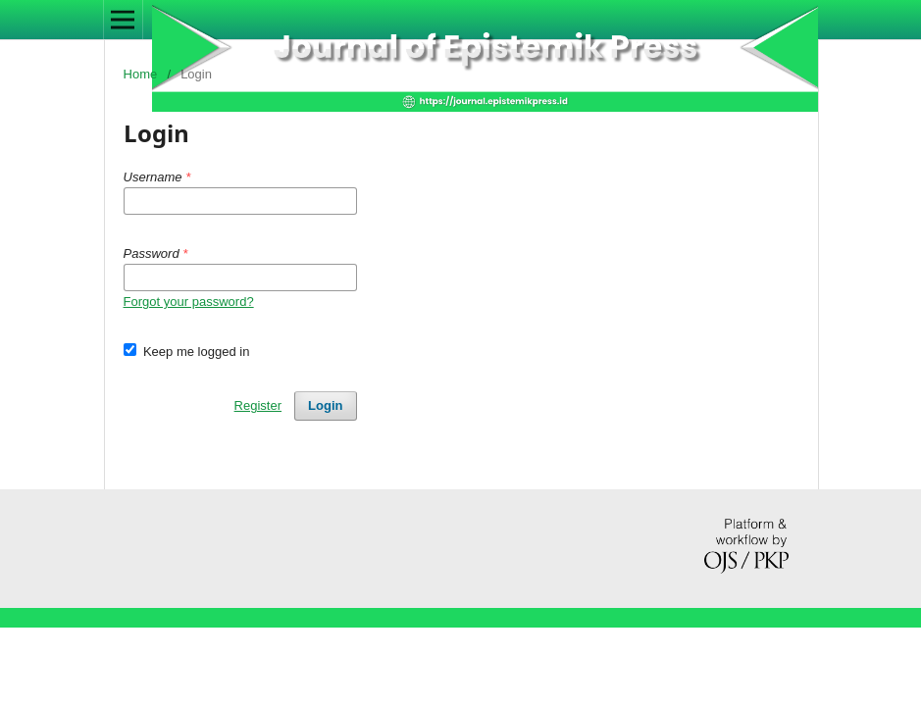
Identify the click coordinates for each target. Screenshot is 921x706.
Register (257, 405)
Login (325, 405)
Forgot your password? (189, 301)
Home (141, 74)
